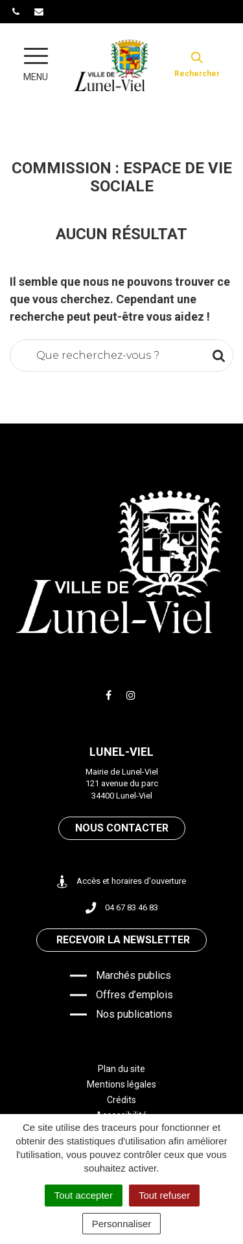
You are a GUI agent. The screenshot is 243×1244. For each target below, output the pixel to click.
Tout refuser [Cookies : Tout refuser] (164, 1195)
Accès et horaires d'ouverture (121, 881)
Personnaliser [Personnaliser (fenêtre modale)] (122, 1223)
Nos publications (134, 1014)
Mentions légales (121, 1084)
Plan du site (121, 1069)
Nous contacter (121, 828)
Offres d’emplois (134, 995)
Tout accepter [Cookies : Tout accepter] (83, 1195)
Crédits (121, 1100)
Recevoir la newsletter (123, 940)
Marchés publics (133, 975)
